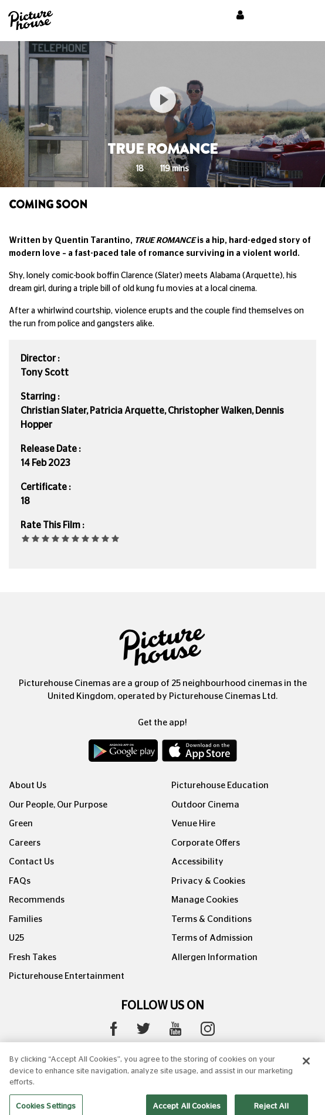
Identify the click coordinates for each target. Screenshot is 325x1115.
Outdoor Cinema (205, 804)
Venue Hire (193, 823)
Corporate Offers (205, 843)
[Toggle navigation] (300, 17)
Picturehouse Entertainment (66, 976)
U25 (16, 938)
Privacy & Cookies (208, 881)
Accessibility (197, 861)
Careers (24, 843)
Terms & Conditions (211, 919)
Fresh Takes (32, 957)
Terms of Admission (212, 938)
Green (21, 823)
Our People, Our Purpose (58, 804)
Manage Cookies (204, 900)
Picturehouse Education (220, 785)
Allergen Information (214, 957)
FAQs (20, 881)
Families (25, 919)
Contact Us (31, 861)
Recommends (37, 900)
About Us (27, 785)
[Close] (306, 1068)
